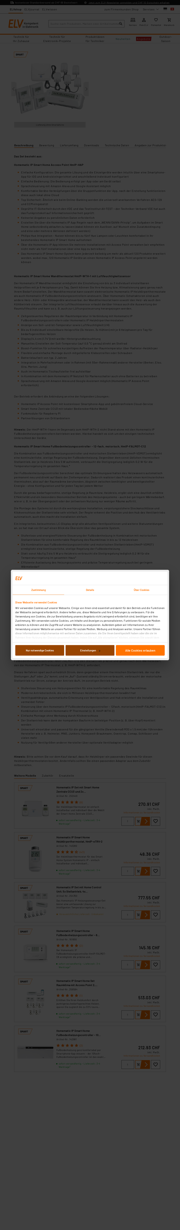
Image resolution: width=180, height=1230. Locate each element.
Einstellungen (90, 650)
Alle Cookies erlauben (140, 650)
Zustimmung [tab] (38, 589)
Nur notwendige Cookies (40, 650)
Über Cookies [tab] (141, 589)
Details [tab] (90, 589)
